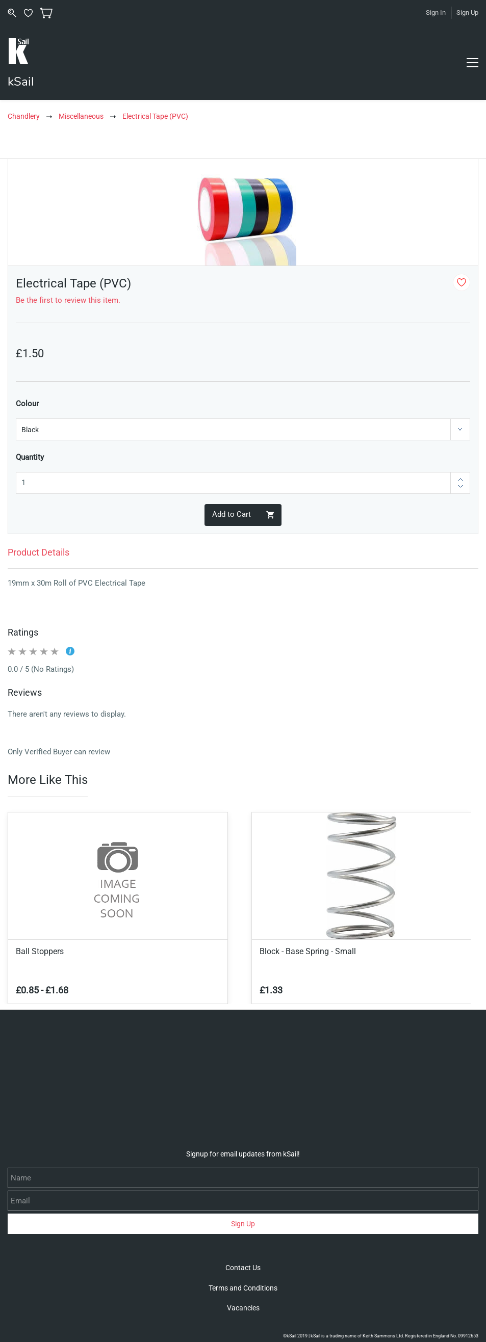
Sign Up (467, 12)
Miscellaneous (81, 116)
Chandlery (24, 116)
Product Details (38, 552)
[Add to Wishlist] (461, 282)
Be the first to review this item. (68, 300)
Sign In (436, 12)
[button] (243, 1267)
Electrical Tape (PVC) (155, 116)
